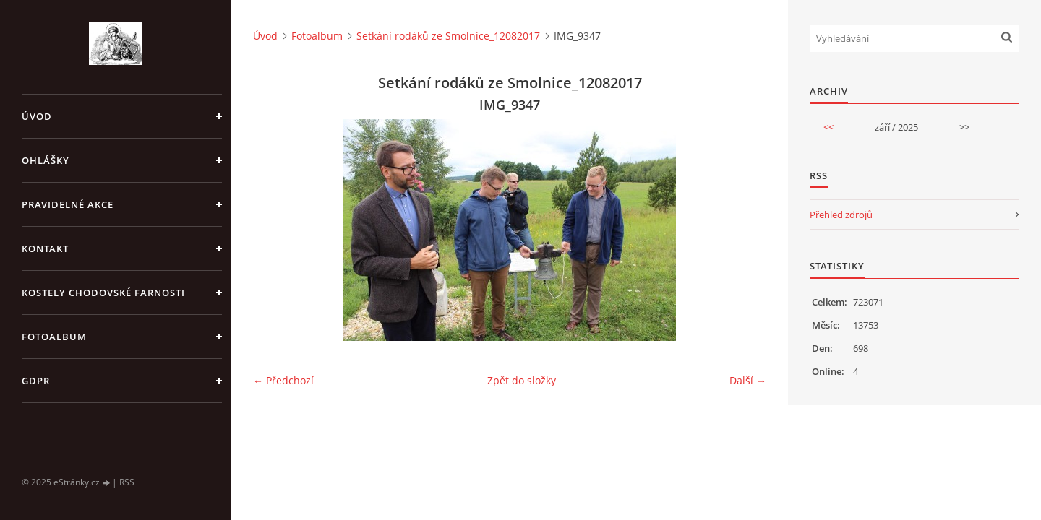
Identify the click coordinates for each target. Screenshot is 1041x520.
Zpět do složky (521, 380)
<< (828, 127)
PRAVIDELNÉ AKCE (67, 204)
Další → (747, 380)
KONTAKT (45, 248)
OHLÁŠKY (45, 160)
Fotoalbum (54, 336)
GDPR (36, 380)
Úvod (37, 116)
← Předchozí (283, 380)
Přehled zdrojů (841, 214)
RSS (126, 482)
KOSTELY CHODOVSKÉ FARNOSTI (103, 292)
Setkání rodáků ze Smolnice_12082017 (448, 36)
